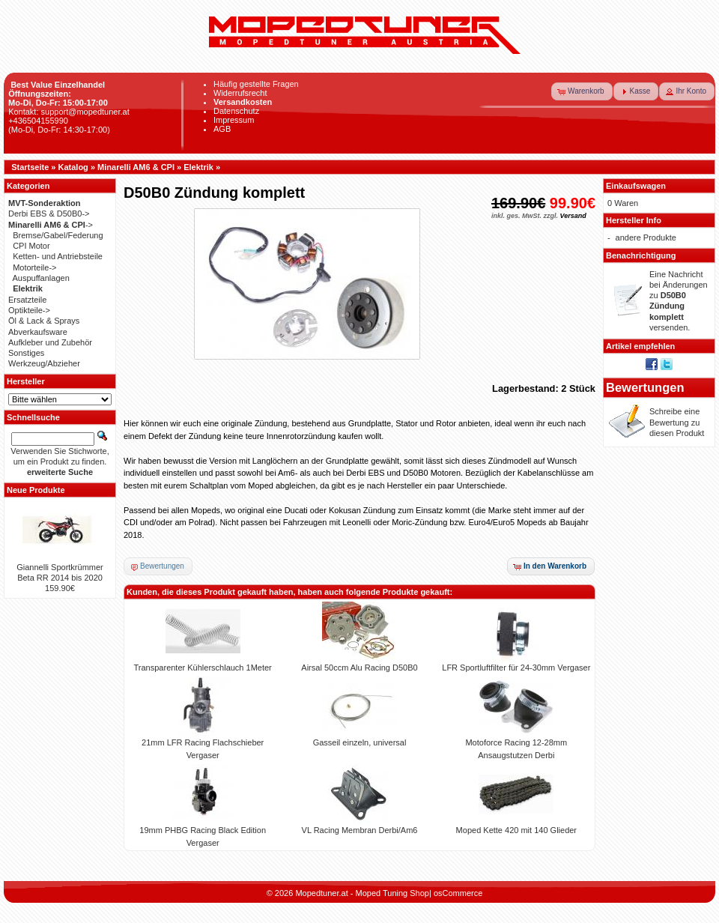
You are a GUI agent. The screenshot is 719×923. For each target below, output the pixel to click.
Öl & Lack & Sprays (43, 320)
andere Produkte (646, 237)
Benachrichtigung (641, 255)
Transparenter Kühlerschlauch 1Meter (203, 667)
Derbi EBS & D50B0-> (49, 213)
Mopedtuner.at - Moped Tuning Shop (362, 893)
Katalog (73, 167)
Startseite (30, 167)
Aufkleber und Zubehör (50, 342)
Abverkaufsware (37, 331)
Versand (572, 216)
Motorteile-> (34, 267)
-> (50, 224)
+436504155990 (38, 120)
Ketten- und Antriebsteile (58, 256)
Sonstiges (26, 352)
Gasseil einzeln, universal (360, 742)
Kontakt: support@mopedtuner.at (69, 111)
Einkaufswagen (636, 185)
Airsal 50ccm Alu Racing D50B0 (359, 667)
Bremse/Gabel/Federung (58, 235)
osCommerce (458, 893)
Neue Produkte (36, 489)
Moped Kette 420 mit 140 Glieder (516, 830)
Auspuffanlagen (41, 277)
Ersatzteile (27, 299)
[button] (582, 91)
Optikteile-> (29, 310)
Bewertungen (645, 387)
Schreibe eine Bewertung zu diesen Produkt (676, 422)
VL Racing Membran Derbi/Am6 (360, 830)
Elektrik (198, 167)
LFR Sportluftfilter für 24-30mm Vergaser (516, 667)
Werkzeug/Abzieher (44, 363)
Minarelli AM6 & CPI (136, 167)
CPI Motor (31, 245)
